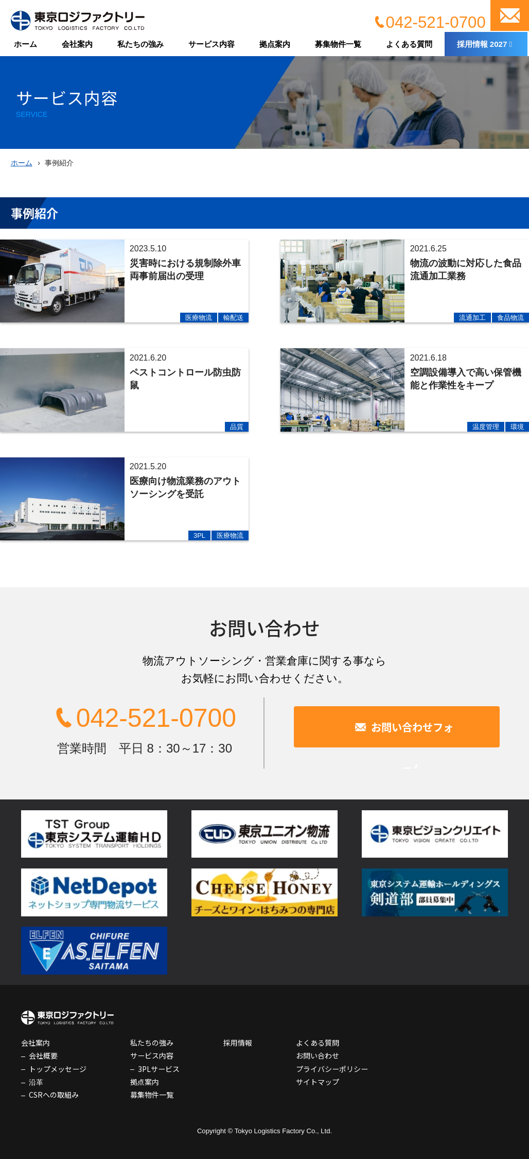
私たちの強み (140, 44)
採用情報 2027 (482, 44)
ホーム (25, 44)
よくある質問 (409, 44)
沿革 (36, 1082)
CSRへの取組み (54, 1094)
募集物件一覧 (338, 44)
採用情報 (237, 1042)
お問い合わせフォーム (412, 727)
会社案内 (77, 44)
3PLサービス (159, 1069)
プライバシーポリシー (332, 1069)
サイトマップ (317, 1082)
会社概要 (43, 1055)
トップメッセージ (57, 1069)
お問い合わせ (509, 15)
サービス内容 (211, 44)
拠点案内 (274, 44)
